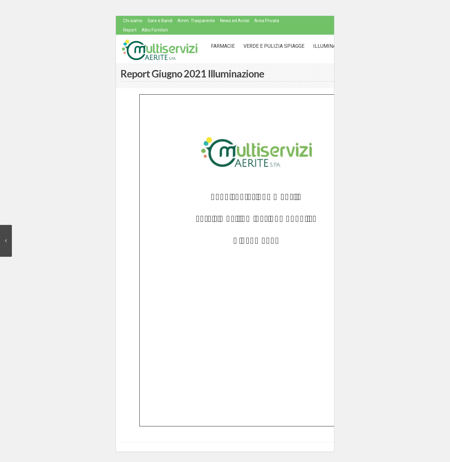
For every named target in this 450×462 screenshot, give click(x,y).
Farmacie (223, 46)
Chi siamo (132, 20)
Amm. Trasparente (196, 20)
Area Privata (266, 20)
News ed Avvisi (234, 20)
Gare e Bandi (160, 20)
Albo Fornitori (155, 29)
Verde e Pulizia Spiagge (273, 46)
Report (130, 29)
